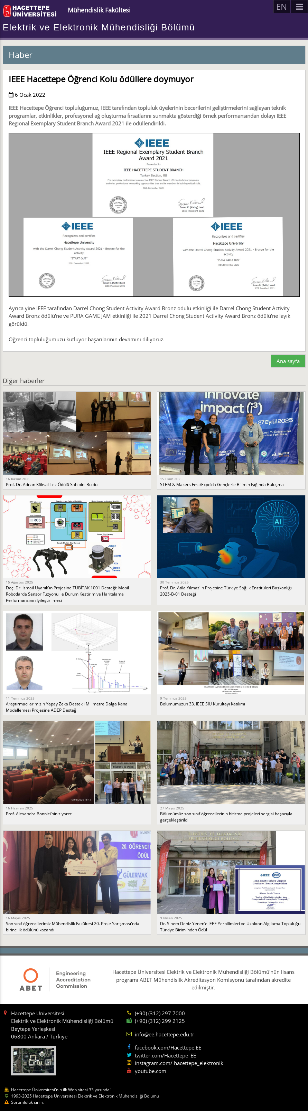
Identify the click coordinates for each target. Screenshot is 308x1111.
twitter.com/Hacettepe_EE (165, 1055)
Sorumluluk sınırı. (27, 1102)
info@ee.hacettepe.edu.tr (164, 1034)
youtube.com (150, 1070)
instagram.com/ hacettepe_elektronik (179, 1063)
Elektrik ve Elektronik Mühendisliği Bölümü (99, 27)
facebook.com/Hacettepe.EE (168, 1047)
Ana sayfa (288, 361)
